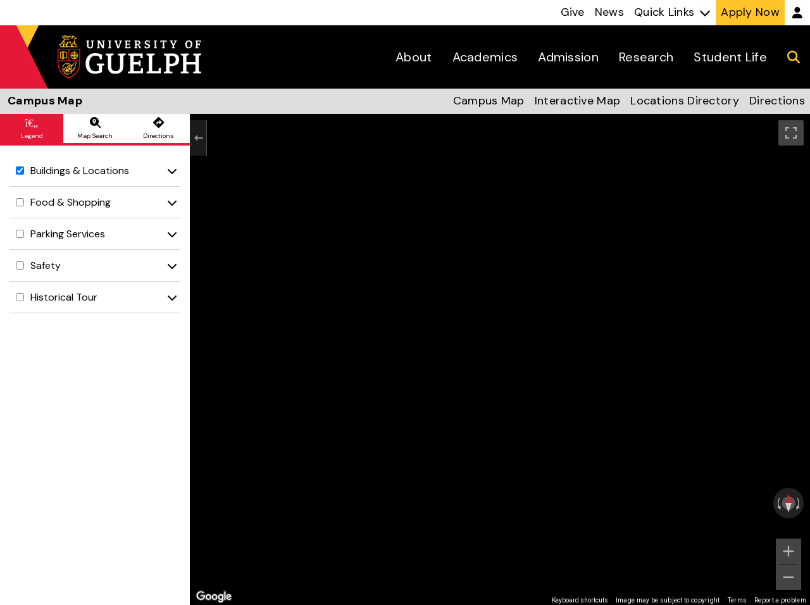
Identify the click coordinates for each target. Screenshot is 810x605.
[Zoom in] (788, 551)
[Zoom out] (788, 577)
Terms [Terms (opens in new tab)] (737, 600)
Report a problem (780, 600)
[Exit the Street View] (198, 138)
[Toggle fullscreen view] (791, 133)
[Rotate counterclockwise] (777, 503)
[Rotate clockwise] (799, 503)
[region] (500, 359)
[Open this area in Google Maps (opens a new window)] (214, 597)
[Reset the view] (788, 503)
